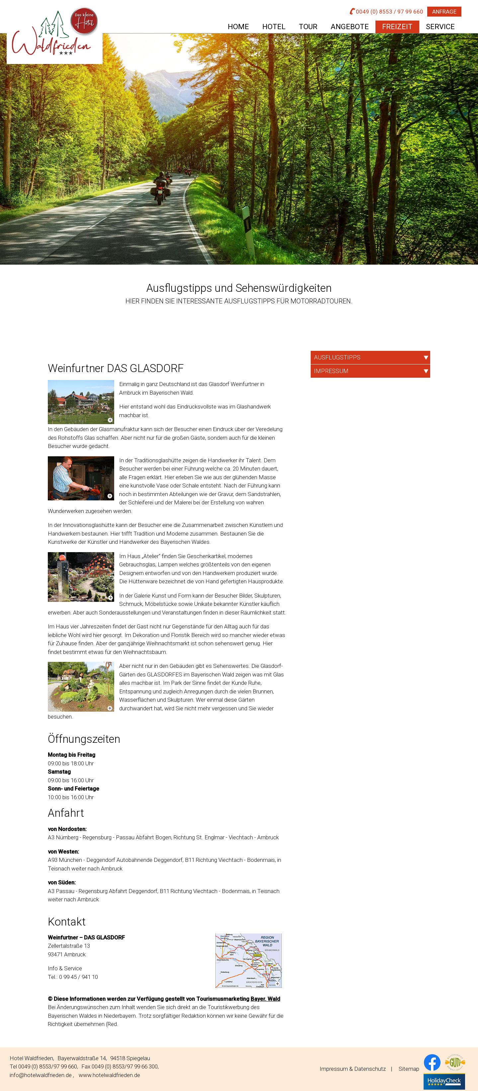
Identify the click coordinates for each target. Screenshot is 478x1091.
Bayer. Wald (265, 998)
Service (440, 27)
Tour (308, 27)
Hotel (273, 27)
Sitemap (409, 1068)
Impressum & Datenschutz (353, 1068)
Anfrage (444, 11)
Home (238, 27)
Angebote (350, 27)
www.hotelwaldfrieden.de (109, 1075)
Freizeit (397, 27)
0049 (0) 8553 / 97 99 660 (386, 11)
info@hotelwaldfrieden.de (41, 1075)
